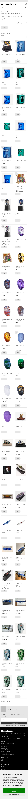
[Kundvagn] (26, 4)
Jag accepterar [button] (14, 788)
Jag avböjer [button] (14, 791)
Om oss (2, 766)
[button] (2, 5)
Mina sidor (3, 768)
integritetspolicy (22, 725)
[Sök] (26, 8)
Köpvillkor (3, 769)
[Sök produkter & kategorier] (13, 8)
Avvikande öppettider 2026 (7, 751)
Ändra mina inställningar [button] (14, 794)
